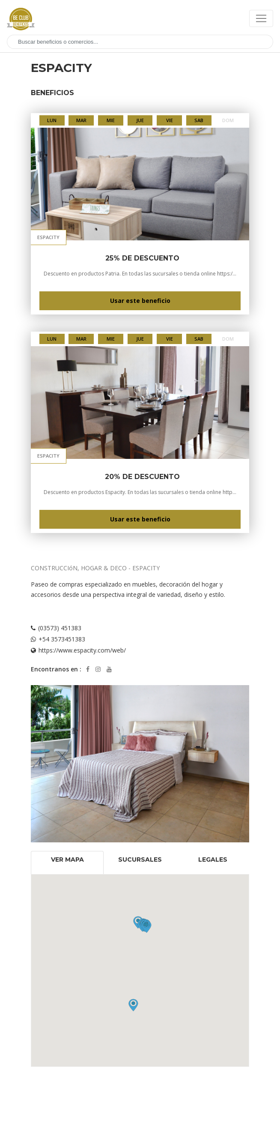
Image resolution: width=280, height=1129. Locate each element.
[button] (147, 926)
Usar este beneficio (140, 300)
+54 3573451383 (62, 639)
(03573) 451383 (59, 628)
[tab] (67, 862)
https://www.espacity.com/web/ (82, 650)
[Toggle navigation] (261, 18)
